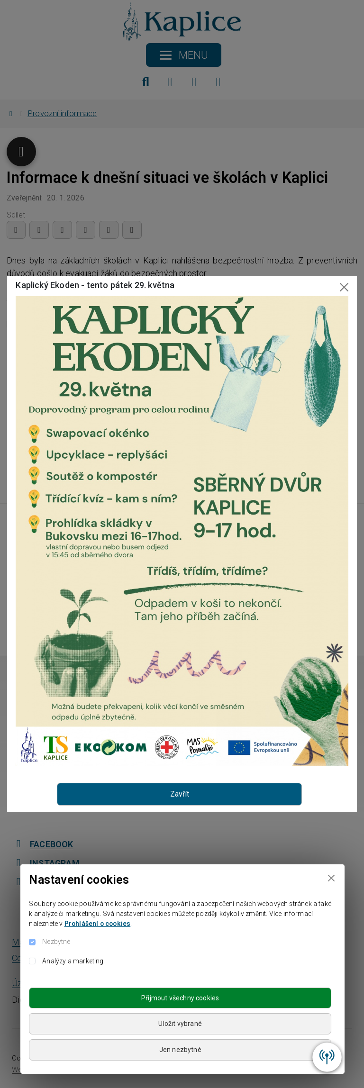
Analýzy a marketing (72, 961)
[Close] (331, 878)
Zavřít (179, 793)
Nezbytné (56, 941)
